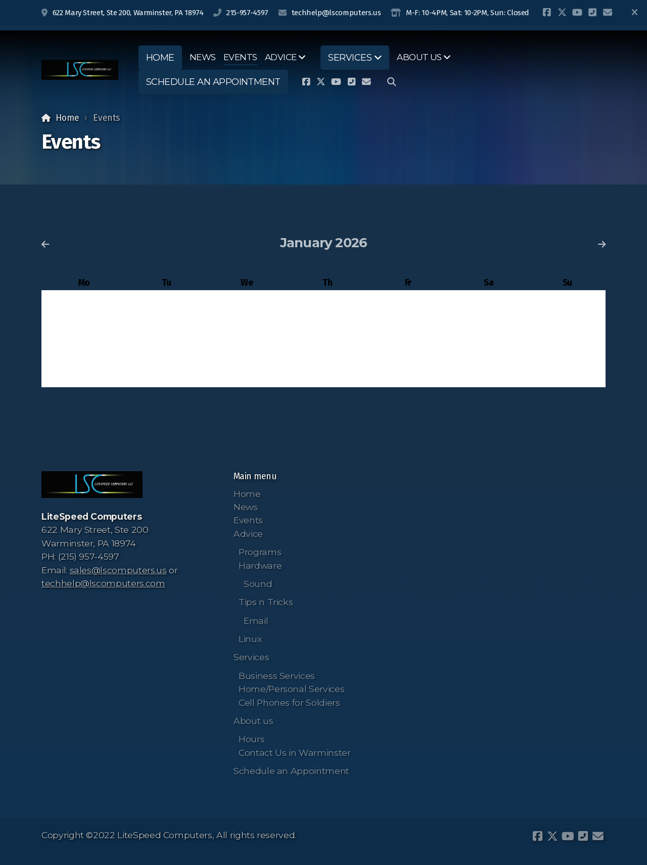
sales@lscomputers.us (118, 570)
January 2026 (323, 243)
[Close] (634, 12)
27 (166, 375)
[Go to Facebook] (546, 12)
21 (247, 355)
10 (488, 316)
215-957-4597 (247, 12)
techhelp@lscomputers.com (103, 583)
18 (567, 336)
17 (489, 336)
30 (407, 375)
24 (488, 355)
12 (84, 336)
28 (246, 375)
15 (328, 336)
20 (166, 355)
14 (247, 336)
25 (567, 355)
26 (83, 375)
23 (408, 355)
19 (83, 355)
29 (327, 375)
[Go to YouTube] (577, 12)
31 (489, 375)
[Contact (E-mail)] (607, 12)
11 (567, 316)
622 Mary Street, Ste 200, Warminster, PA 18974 (128, 12)
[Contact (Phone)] (592, 12)
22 (327, 355)
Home (67, 118)
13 (166, 336)
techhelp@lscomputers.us (336, 12)
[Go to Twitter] (562, 12)
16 (408, 336)
